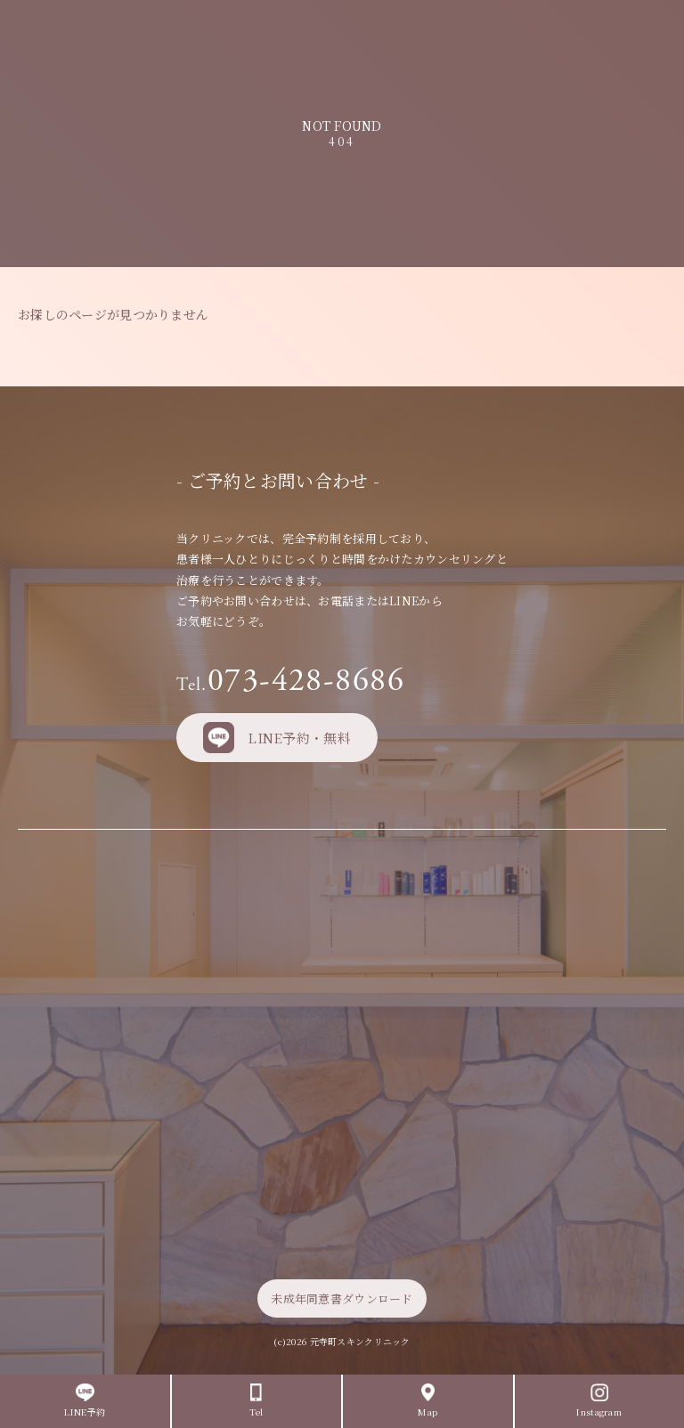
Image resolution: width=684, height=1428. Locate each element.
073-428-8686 (290, 681)
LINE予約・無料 (277, 737)
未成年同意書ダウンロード (341, 1298)
